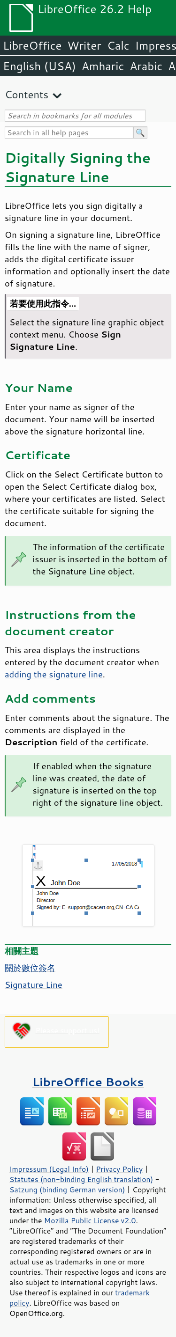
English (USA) (39, 66)
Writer (84, 45)
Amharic (103, 66)
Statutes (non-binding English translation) (81, 1179)
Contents (26, 94)
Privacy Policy (119, 1169)
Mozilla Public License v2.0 (90, 1220)
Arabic (146, 66)
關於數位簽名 (30, 968)
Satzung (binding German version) (67, 1189)
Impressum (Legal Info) (49, 1169)
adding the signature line (54, 674)
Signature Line (33, 984)
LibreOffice (32, 45)
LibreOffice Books (88, 1081)
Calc (118, 45)
